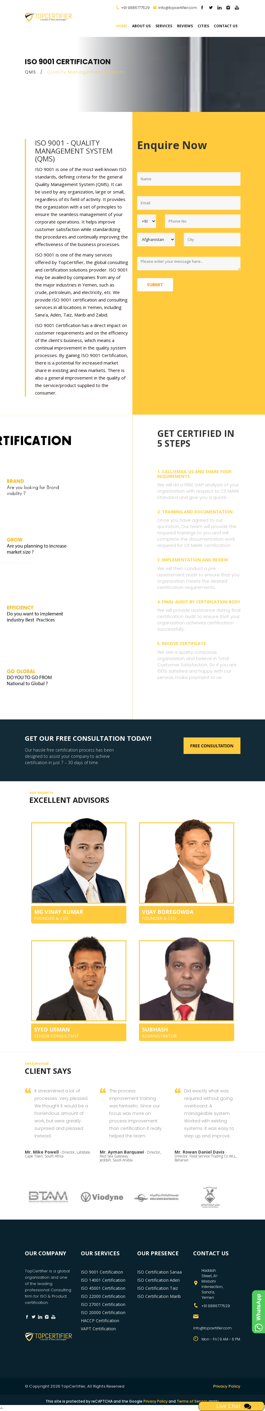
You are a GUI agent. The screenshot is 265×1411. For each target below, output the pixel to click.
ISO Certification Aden (158, 1280)
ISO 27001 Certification (103, 1304)
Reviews (185, 26)
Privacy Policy (226, 1386)
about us (141, 26)
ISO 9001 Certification (102, 1272)
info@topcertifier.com (175, 7)
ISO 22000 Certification (103, 1296)
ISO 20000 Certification (103, 1312)
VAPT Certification (98, 1328)
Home (121, 26)
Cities (203, 26)
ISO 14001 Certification (103, 1280)
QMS (30, 72)
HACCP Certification (100, 1320)
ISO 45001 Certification (103, 1288)
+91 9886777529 (135, 7)
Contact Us (225, 26)
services (163, 26)
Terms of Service (192, 1401)
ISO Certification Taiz (157, 1288)
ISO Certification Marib (159, 1296)
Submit (155, 284)
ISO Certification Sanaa (159, 1272)
